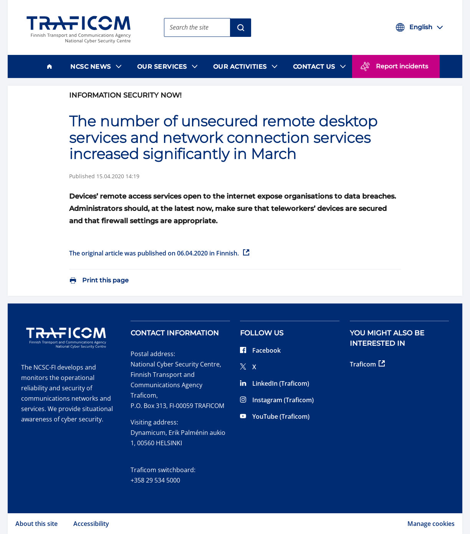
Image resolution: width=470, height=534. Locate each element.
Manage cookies (431, 523)
